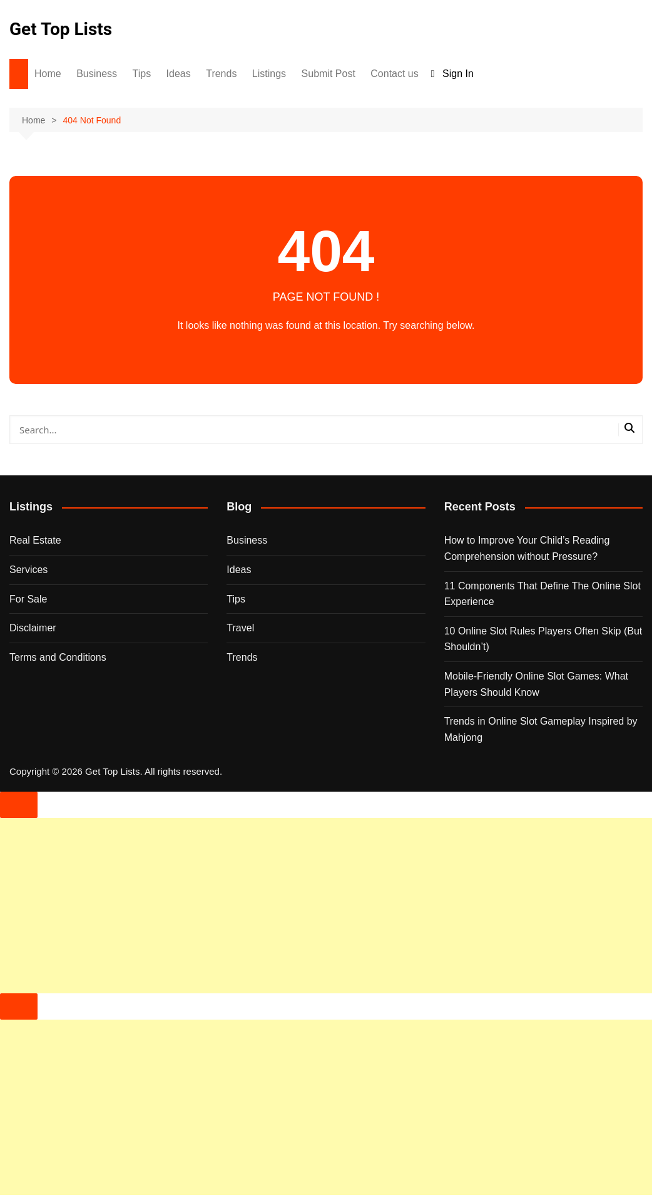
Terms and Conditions (57, 657)
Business (96, 73)
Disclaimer (32, 628)
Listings (269, 73)
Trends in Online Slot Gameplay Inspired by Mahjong (541, 729)
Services (28, 569)
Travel (240, 628)
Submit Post (328, 73)
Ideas (178, 73)
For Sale (28, 599)
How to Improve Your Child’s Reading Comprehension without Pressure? (527, 548)
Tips (142, 73)
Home (47, 73)
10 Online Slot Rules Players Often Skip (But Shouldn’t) (543, 639)
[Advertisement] (326, 905)
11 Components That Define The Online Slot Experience (542, 594)
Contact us (394, 73)
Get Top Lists (60, 29)
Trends (221, 73)
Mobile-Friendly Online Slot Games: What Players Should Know (536, 684)
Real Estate (35, 540)
